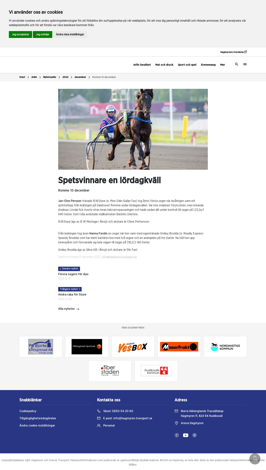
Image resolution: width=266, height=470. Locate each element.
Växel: (115, 411)
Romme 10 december (104, 77)
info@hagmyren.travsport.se (119, 257)
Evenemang (208, 64)
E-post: (124, 418)
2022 (67, 77)
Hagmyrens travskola (233, 52)
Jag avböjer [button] (42, 34)
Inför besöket (142, 64)
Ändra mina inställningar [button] (70, 34)
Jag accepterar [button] (20, 34)
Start (24, 77)
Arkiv (36, 77)
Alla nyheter (68, 309)
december (83, 77)
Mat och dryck (164, 64)
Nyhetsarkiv (52, 77)
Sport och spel (187, 64)
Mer (222, 64)
